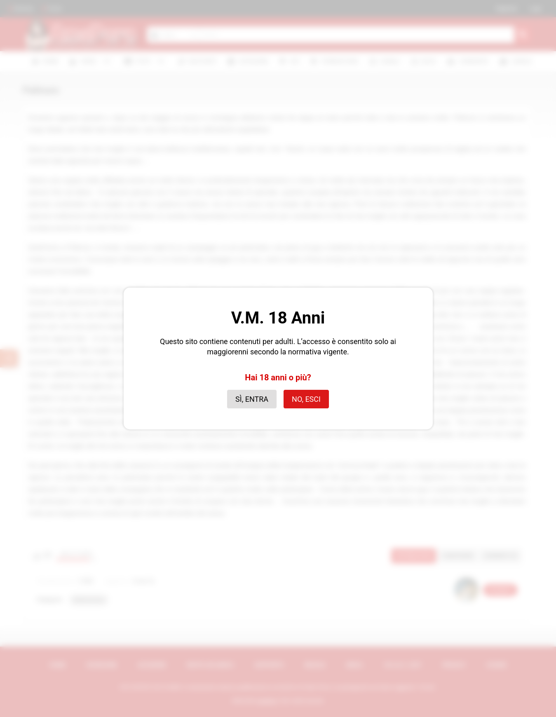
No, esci (306, 399)
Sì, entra (251, 399)
